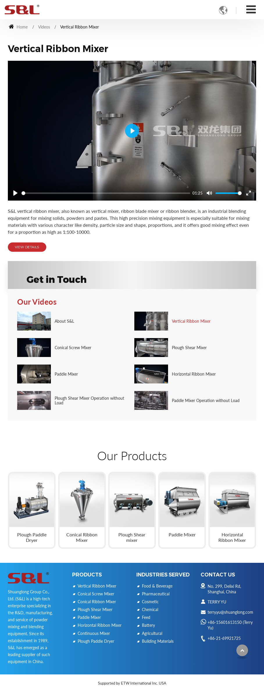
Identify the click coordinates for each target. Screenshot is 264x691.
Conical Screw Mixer (96, 593)
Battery (148, 625)
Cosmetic (150, 601)
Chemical (150, 609)
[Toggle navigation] (251, 9)
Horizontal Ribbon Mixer (232, 537)
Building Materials (158, 641)
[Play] (15, 193)
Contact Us (218, 575)
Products (87, 575)
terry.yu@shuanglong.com (230, 612)
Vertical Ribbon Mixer (97, 585)
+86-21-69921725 (224, 638)
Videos (44, 26)
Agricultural (152, 633)
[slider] (106, 193)
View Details (27, 247)
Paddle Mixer (182, 534)
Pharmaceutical (156, 593)
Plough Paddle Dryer (32, 537)
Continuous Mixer (94, 633)
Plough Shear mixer (131, 537)
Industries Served (163, 575)
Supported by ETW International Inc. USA (132, 683)
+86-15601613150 (225, 622)
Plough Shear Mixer (95, 609)
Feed (146, 617)
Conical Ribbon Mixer (81, 537)
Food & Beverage (157, 585)
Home (18, 26)
